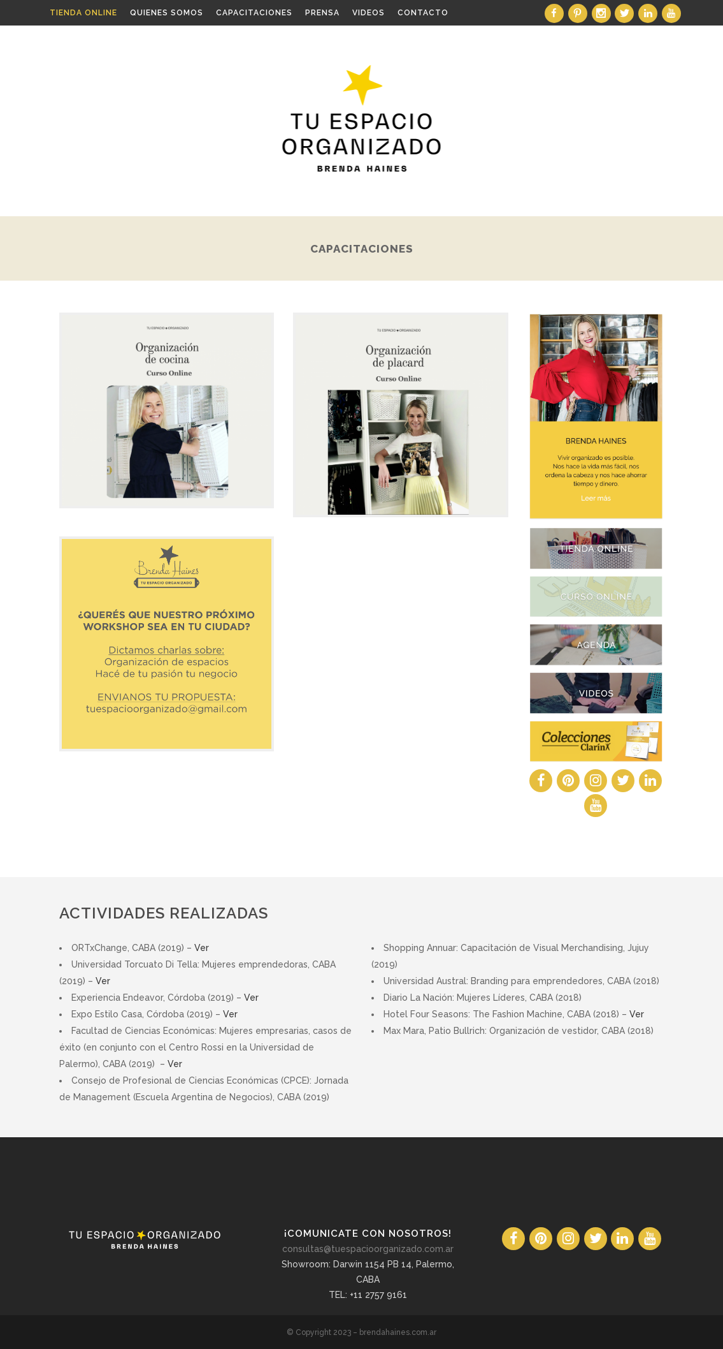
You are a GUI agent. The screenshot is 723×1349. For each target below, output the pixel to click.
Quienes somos (166, 12)
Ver (201, 948)
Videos (368, 12)
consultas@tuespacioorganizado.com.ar (368, 1249)
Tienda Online (83, 12)
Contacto (422, 12)
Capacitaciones (254, 12)
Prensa (322, 12)
